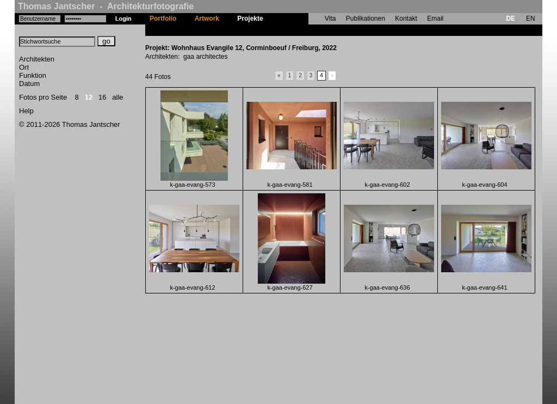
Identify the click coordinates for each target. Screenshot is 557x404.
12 (88, 97)
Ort (24, 67)
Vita (330, 18)
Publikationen (365, 18)
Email (435, 18)
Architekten (36, 59)
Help (26, 111)
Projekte (250, 18)
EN (530, 18)
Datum (29, 83)
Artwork (207, 18)
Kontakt (406, 18)
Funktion (32, 75)
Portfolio (163, 18)
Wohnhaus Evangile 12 (307, 30)
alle (117, 97)
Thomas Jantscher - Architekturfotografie (106, 6)
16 (102, 97)
